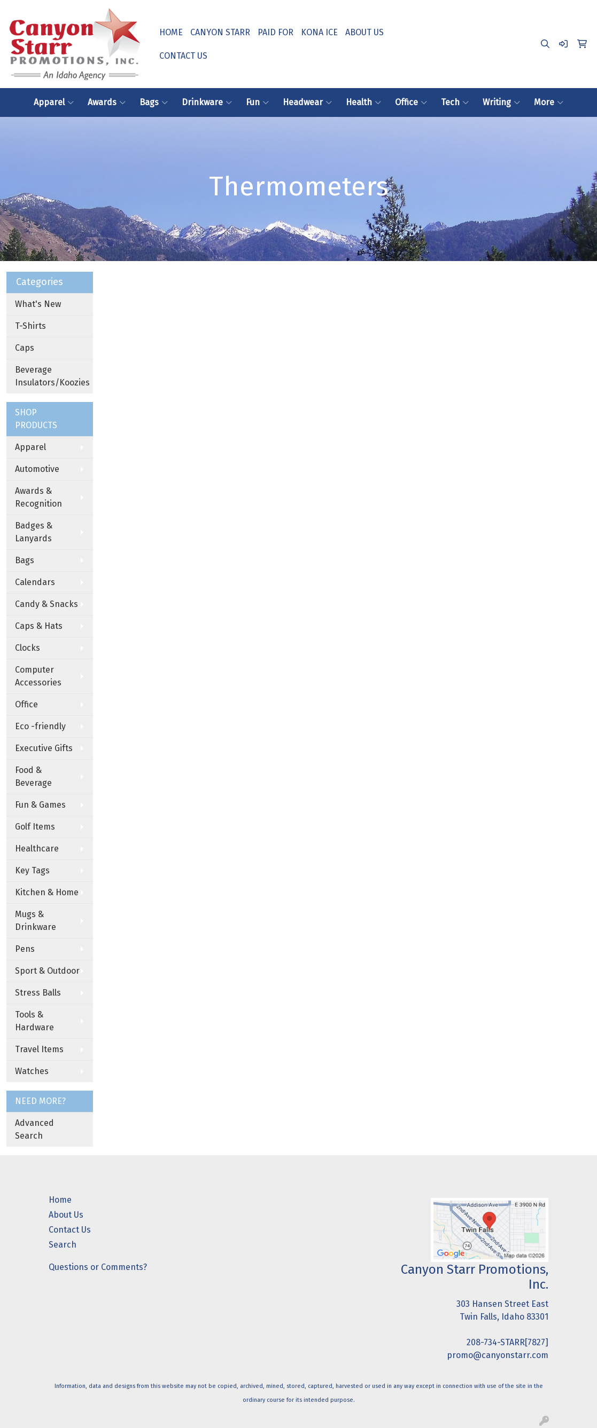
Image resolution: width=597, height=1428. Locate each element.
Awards (107, 102)
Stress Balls (38, 993)
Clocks (27, 648)
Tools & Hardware (34, 1020)
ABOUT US (364, 32)
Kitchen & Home (47, 892)
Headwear (307, 102)
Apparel (54, 102)
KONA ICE (319, 32)
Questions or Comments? (98, 1267)
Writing (501, 102)
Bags (153, 102)
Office (411, 102)
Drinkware (207, 102)
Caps (24, 348)
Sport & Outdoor (47, 971)
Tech (455, 102)
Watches (32, 1071)
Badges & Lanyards (33, 531)
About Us (66, 1215)
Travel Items (39, 1049)
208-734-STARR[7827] (507, 1342)
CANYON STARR (220, 32)
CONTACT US (183, 56)
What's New (38, 304)
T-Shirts (30, 326)
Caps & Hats (39, 626)
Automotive (37, 469)
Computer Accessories (38, 676)
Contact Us (70, 1230)
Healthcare (37, 848)
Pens (25, 949)
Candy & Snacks (46, 604)
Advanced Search (34, 1129)
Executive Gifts (44, 748)
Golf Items (35, 827)
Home (60, 1200)
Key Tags (32, 870)
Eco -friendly (40, 726)
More (548, 102)
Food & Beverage (33, 776)
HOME (171, 32)
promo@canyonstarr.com (497, 1355)
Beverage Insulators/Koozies (52, 376)
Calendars (35, 582)
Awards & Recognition (38, 497)
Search (62, 1245)
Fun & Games (40, 805)
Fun (257, 102)
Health (363, 102)
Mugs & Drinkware (35, 920)
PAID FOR (275, 32)
